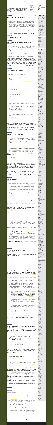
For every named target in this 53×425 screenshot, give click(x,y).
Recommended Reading (40, 202)
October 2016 (39, 328)
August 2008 (39, 384)
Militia (38, 167)
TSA (38, 239)
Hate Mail (39, 122)
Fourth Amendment (20, 294)
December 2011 (40, 361)
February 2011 (39, 367)
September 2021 (40, 294)
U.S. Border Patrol (40, 241)
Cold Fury (39, 39)
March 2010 (39, 373)
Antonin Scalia (39, 61)
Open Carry (24, 174)
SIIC (38, 217)
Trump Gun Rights (40, 30)
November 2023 (40, 279)
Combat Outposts (40, 84)
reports (10, 23)
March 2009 (39, 380)
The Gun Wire (39, 45)
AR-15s (39, 62)
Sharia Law (39, 216)
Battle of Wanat (39, 70)
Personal (39, 189)
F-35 (38, 100)
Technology (39, 231)
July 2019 (39, 309)
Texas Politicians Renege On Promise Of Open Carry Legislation (21, 326)
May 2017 (39, 324)
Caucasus (39, 78)
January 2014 (39, 347)
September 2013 (40, 349)
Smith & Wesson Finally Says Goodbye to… (32, 7)
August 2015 (39, 336)
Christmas (39, 81)
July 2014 (39, 343)
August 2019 (39, 308)
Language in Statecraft (40, 149)
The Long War (39, 236)
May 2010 (39, 372)
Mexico (39, 163)
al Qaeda (39, 57)
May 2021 (39, 296)
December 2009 (40, 375)
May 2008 (39, 386)
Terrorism (39, 233)
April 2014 (39, 345)
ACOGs (39, 52)
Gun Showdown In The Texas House (15, 70)
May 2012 (39, 358)
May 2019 (39, 310)
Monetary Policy (40, 168)
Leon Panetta (39, 153)
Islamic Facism (39, 135)
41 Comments (9, 321)
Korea (38, 146)
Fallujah (39, 101)
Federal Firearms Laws (40, 105)
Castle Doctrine (39, 77)
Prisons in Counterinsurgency (41, 196)
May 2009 (39, 379)
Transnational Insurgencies (41, 238)
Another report (9, 352)
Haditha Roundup (40, 120)
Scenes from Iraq (40, 213)
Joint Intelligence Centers (41, 140)
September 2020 (40, 301)
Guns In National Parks (40, 119)
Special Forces (39, 222)
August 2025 (39, 267)
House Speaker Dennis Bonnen (27, 129)
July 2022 (39, 288)
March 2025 (39, 270)
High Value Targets (40, 125)
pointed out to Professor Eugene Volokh (29, 231)
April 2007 (39, 393)
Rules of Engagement (40, 208)
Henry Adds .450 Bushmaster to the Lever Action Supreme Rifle (41, 33)
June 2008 (39, 385)
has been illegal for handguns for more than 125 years (17, 356)
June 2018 (39, 316)
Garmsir (39, 111)
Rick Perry (39, 205)
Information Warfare (40, 131)
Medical (39, 161)
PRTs (38, 198)
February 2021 (39, 298)
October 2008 (39, 383)
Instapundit (39, 40)
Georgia (39, 116)
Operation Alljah (40, 184)
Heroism (39, 123)
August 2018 (39, 315)
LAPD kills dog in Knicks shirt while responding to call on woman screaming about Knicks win (41, 29)
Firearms (19, 321)
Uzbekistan (39, 248)
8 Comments (9, 174)
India (38, 130)
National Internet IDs (40, 175)
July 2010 (39, 371)
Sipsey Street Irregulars (40, 44)
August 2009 (39, 377)
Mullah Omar (39, 172)
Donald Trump (39, 95)
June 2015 (39, 337)
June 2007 (39, 392)
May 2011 (39, 365)
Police (12, 37)
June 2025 (39, 268)
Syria (38, 227)
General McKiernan (40, 114)
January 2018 (39, 319)
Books (38, 73)
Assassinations (39, 64)
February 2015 (39, 339)
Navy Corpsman (40, 177)
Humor (39, 127)
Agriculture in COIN (40, 55)
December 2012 (40, 354)
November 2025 (40, 265)
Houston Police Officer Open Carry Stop (16, 250)
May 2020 (39, 303)
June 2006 (39, 399)
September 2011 (40, 363)
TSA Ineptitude (39, 240)
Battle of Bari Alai (40, 69)
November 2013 (40, 348)
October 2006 (39, 397)
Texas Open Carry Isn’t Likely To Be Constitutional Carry (19, 389)
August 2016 (39, 329)
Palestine (39, 187)
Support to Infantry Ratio (40, 225)
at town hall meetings (17, 363)
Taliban (39, 229)
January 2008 (39, 388)
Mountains (39, 170)
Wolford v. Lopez (31, 11)
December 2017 (40, 320)
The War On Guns (40, 46)
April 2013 (39, 352)
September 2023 (40, 280)
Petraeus (39, 190)
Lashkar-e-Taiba (40, 150)
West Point (39, 255)
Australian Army (40, 65)
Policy (38, 194)
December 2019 (40, 306)
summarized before (14, 210)
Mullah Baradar (39, 171)
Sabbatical (39, 210)
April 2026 (39, 262)
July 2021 (39, 295)
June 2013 (39, 351)
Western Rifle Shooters (40, 47)
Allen (32, 8)
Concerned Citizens (40, 85)
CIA (38, 82)
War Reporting (39, 252)
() (32, 5)
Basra (38, 68)
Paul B (39, 8)
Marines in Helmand (40, 159)
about (8, 422)
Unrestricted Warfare (40, 246)
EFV (38, 96)
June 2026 (39, 261)
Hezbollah (39, 124)
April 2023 (39, 283)
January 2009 (39, 381)
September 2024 (40, 273)
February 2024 (39, 277)
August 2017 (39, 322)
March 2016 (39, 332)
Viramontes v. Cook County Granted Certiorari (32, 9)
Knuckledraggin (40, 41)
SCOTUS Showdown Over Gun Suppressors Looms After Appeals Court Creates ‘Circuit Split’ (41, 22)
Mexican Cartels (40, 162)
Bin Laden (39, 71)
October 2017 (39, 321)
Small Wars (39, 218)
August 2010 (39, 370)
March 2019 (39, 311)
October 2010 (39, 369)
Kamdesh (39, 142)
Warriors (39, 253)
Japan (38, 138)
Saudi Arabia (39, 212)
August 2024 (39, 274)
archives (10, 422)
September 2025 (40, 266)
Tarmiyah (39, 230)
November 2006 (40, 396)
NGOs (38, 179)
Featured (39, 104)
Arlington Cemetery (40, 63)
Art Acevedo (15, 37)
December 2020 (40, 299)
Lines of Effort (39, 155)
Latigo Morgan (39, 5)
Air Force (39, 56)
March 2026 (39, 263)
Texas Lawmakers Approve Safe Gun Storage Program (19, 42)
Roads (39, 206)
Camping (39, 76)
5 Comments (9, 245)
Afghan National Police (40, 53)
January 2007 (39, 395)
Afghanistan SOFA (40, 54)
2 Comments (9, 65)
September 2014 (40, 342)
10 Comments (9, 129)
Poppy (39, 195)
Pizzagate (39, 192)
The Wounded (39, 237)
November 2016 (40, 327)
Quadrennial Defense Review (41, 199)
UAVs (38, 243)
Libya (38, 154)
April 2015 (39, 338)
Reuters (39, 204)
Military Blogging (40, 165)
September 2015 (40, 335)
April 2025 (39, 269)
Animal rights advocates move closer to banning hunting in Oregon (41, 17)
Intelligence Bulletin (40, 133)
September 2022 (40, 287)
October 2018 (39, 314)
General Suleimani (40, 115)
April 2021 (39, 297)
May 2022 (39, 289)
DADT (38, 90)
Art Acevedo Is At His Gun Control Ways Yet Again (18, 17)
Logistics (39, 156)
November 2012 (40, 355)
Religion (39, 203)
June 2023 (39, 282)
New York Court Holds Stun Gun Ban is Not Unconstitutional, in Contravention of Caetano (16, 4)
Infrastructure (39, 132)
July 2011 (39, 364)
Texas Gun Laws (19, 37)
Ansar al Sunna (39, 60)
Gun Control (9, 37)
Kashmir (39, 144)
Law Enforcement (40, 151)
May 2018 (39, 317)
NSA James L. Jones (40, 181)
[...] (32, 6)
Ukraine (39, 244)
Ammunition (39, 59)
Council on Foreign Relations (41, 88)
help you (31, 280)
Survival (39, 226)
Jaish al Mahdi (39, 137)
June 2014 (39, 344)
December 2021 (40, 292)
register (15, 422)
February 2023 (39, 284)
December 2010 (40, 368)
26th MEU (39, 50)
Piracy (38, 191)
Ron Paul (39, 207)
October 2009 (39, 376)
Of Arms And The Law (40, 43)
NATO (38, 176)
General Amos (39, 112)
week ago (15, 392)
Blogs (38, 72)
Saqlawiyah (39, 211)
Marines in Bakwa (40, 158)
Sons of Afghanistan (40, 221)
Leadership (39, 152)
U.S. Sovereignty (40, 242)
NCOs (38, 178)
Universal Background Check (41, 245)
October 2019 (39, 307)
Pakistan (39, 186)
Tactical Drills (39, 228)
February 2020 (39, 305)
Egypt (38, 97)
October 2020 (39, 300)
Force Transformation (40, 108)
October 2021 (39, 293)
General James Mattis (40, 113)
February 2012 (39, 360)
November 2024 (40, 272)
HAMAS (39, 121)
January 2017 (39, 326)
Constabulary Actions (40, 86)
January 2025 (39, 271)
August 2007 (39, 391)
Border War (39, 74)
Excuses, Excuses (40, 27)
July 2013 (39, 350)
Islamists (39, 136)
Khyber (39, 145)
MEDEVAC (39, 160)
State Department (40, 223)
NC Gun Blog (39, 42)
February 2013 (39, 353)
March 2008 (39, 387)
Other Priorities (39, 31)
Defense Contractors (40, 91)
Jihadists (39, 139)
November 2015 (40, 334)
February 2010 (39, 374)
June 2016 (39, 330)
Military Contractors (40, 166)
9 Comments (9, 419)
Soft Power (39, 220)
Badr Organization (40, 67)
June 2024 (39, 275)
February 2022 (39, 291)
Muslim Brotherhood (40, 174)
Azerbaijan (39, 66)
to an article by (24, 81)
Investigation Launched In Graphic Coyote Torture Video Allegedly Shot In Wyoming (41, 35)
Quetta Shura (39, 201)
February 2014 (39, 346)
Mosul (38, 169)
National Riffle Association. (23, 90)
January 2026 (39, 264)
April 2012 (39, 359)
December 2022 (40, 285)
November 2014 (40, 341)
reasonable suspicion (32, 294)
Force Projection (40, 107)
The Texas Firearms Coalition (29, 81)
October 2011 (39, 362)
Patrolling (39, 188)
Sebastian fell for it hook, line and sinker (14, 371)
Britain (39, 75)
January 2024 (39, 278)
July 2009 (39, 378)
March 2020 (39, 304)
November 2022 (40, 286)
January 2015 (39, 340)
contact (13, 422)
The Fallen (39, 235)
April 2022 (39, 290)
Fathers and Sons (40, 102)
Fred (38, 9)
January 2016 (39, 333)
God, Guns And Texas (12, 179)
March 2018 (39, 318)
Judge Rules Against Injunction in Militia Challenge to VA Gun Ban (41, 24)
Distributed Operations (40, 94)
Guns (21, 174)
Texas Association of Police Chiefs (23, 148)
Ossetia (39, 185)
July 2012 (39, 357)
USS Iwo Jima (39, 247)
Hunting (39, 128)
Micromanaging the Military (41, 164)
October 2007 (39, 390)
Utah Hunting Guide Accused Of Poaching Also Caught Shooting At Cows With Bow (41, 25)
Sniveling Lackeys (40, 219)
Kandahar (39, 143)
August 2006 (39, 398)
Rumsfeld (39, 209)
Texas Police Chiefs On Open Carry (15, 134)
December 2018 (40, 313)
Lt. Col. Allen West (40, 157)
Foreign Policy (39, 109)
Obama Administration (40, 183)
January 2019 (39, 312)
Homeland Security (40, 126)
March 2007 (39, 394)
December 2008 (40, 382)
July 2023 (39, 281)
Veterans (39, 249)
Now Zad (39, 180)
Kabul (38, 141)
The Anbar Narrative (40, 234)
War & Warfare (39, 250)
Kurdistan (39, 148)
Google (39, 117)
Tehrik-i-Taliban (39, 232)
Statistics (39, 224)
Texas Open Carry (33, 419)
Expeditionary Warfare (40, 99)
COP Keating (39, 87)
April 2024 (39, 276)
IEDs (38, 129)
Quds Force (39, 200)
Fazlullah (39, 103)
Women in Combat (40, 256)
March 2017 (39, 325)
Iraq (38, 134)
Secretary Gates (40, 215)
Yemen (39, 257)
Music (38, 173)
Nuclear (39, 182)
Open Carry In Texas (28, 174)
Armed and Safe (40, 38)
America (39, 58)
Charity (39, 80)
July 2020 (39, 302)
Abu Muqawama (40, 51)
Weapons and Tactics (40, 254)
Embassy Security (40, 98)
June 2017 (39, 323)
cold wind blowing (27, 330)
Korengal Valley (40, 147)
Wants (30, 10)
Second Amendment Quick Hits (41, 214)
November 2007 (40, 389)
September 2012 (40, 356)
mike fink (31, 6)
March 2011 (39, 366)
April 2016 (39, 331)
